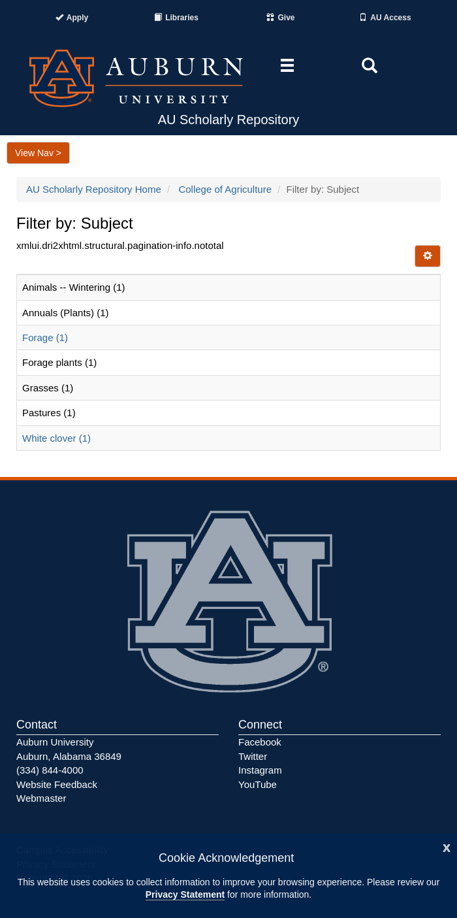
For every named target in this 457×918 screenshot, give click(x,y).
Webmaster (41, 798)
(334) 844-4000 (50, 770)
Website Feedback (56, 784)
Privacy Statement (185, 894)
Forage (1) (45, 337)
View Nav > (38, 153)
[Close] (446, 846)
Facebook (259, 741)
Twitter (252, 756)
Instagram (260, 770)
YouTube (257, 784)
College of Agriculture (225, 189)
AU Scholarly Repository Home (93, 189)
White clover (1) (56, 438)
